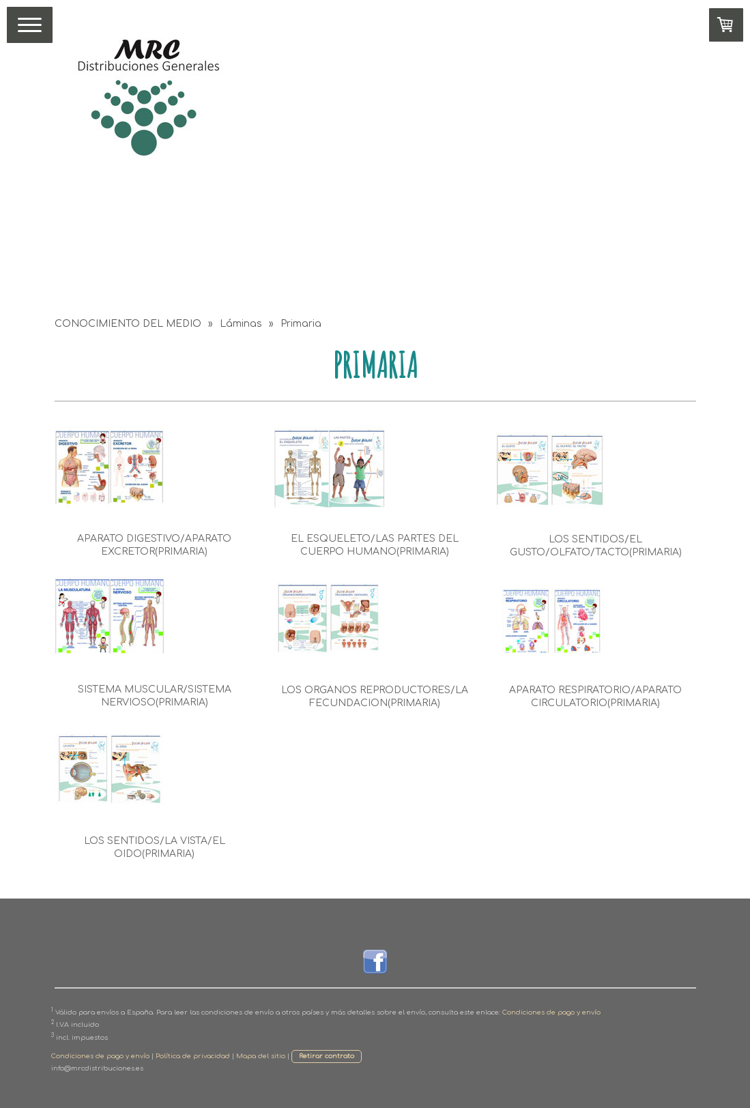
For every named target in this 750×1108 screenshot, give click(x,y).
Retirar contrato (326, 1056)
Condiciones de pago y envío (551, 1012)
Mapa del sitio (260, 1056)
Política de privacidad (193, 1056)
